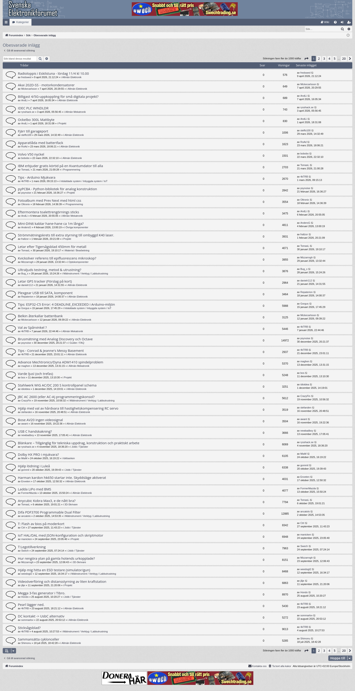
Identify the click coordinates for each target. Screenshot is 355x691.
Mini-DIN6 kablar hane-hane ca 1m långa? (51, 223)
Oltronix (25, 204)
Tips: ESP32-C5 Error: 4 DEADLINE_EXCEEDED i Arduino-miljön (66, 304)
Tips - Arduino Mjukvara (36, 177)
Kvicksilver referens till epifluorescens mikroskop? (57, 258)
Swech (25, 550)
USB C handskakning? (35, 431)
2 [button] (319, 59)
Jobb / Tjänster (80, 447)
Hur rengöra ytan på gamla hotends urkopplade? (56, 558)
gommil (25, 470)
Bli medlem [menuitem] (350, 23)
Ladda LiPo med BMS (34, 489)
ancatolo (26, 516)
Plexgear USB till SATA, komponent (45, 293)
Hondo (25, 597)
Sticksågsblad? (29, 628)
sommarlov (27, 620)
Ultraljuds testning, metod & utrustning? (49, 270)
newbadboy (27, 435)
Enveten (25, 481)
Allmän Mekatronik (75, 112)
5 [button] (335, 59)
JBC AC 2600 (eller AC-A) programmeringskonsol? (56, 397)
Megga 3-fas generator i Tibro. (41, 593)
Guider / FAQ (77, 343)
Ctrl (23, 527)
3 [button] (324, 59)
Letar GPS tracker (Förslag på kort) (45, 281)
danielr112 (27, 285)
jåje (23, 585)
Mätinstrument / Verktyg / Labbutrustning (85, 273)
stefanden (26, 412)
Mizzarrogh (27, 262)
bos (23, 377)
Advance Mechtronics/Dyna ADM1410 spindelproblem (60, 362)
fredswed (26, 77)
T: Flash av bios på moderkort (41, 524)
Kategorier (22, 22)
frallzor (25, 239)
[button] (306, 59)
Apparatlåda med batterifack (40, 143)
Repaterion (27, 296)
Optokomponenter (79, 262)
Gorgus (25, 308)
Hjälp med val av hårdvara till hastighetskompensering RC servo (68, 408)
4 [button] (329, 59)
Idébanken (69, 458)
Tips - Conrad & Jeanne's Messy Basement (51, 350)
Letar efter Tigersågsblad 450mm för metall (52, 247)
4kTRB (25, 181)
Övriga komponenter (77, 227)
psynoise (26, 193)
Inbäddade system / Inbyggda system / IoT (83, 181)
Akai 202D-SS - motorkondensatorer (46, 85)
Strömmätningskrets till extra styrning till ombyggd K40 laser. (66, 235)
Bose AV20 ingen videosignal (40, 420)
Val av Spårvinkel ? (32, 327)
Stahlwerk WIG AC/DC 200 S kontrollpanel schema (57, 385)
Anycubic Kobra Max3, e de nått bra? (46, 501)
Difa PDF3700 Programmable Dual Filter (49, 512)
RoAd (24, 146)
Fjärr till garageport (33, 131)
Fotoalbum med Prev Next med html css (49, 200)
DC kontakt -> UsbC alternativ (41, 616)
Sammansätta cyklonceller (38, 639)
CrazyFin (26, 400)
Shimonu (26, 643)
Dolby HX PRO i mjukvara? (38, 454)
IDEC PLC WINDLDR (33, 108)
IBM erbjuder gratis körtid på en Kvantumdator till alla (60, 166)
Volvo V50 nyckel (31, 154)
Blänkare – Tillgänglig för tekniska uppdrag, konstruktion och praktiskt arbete (78, 443)
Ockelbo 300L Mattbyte (36, 120)
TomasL (25, 169)
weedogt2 (26, 574)
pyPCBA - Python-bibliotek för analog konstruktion (57, 189)
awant (24, 423)
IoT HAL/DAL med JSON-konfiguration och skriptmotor (60, 535)
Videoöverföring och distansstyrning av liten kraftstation (62, 581)
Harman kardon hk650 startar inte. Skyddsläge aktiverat (62, 477)
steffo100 (26, 135)
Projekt (62, 123)
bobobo (25, 158)
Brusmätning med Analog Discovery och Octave (55, 339)
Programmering (71, 169)
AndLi (24, 100)
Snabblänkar (7, 23)
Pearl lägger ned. (31, 604)
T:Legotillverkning (32, 547)
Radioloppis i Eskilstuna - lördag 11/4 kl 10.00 (53, 73)
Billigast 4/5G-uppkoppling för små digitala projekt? (58, 96)
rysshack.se (27, 112)
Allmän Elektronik (72, 77)
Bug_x (24, 273)
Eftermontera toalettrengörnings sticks (48, 212)
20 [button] (344, 59)
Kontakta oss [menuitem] (257, 666)
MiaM (24, 458)
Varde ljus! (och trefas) (35, 374)
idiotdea (25, 389)
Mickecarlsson (29, 89)
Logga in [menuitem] (343, 23)
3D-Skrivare (71, 504)
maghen (25, 366)
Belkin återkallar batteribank (40, 316)
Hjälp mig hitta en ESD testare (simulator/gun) (54, 570)
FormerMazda (29, 493)
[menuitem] (325, 22)
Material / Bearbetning (77, 250)
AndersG (26, 227)
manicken (26, 539)
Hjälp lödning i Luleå (34, 466)
